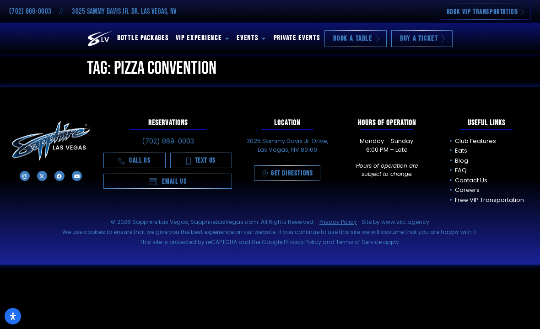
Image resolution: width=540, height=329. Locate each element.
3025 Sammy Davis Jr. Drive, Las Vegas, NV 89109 (287, 145)
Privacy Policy (338, 222)
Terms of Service (359, 242)
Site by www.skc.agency (395, 222)
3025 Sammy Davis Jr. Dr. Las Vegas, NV (124, 11)
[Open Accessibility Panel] (13, 316)
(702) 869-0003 (30, 11)
